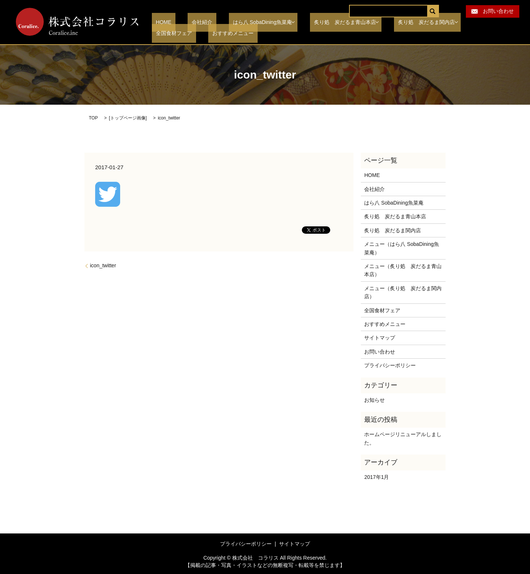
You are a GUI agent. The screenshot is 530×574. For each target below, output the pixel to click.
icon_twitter (103, 265)
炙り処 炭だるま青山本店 (323, 22)
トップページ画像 (128, 118)
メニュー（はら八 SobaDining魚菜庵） (401, 248)
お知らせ (374, 400)
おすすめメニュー (172, 33)
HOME (159, 22)
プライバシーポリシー (390, 365)
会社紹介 (190, 22)
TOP (93, 118)
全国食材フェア (469, 22)
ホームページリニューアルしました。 (403, 438)
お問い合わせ (492, 11)
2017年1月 (376, 477)
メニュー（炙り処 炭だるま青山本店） (403, 270)
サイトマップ (379, 338)
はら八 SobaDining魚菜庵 (242, 22)
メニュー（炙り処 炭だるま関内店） (403, 292)
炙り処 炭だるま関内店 (402, 22)
